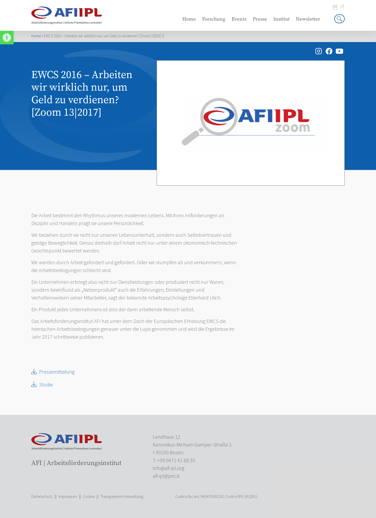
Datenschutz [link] (42, 496)
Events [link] (239, 18)
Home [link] (189, 18)
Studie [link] (46, 384)
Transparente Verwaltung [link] (121, 496)
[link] (7, 37)
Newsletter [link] (308, 18)
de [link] (335, 6)
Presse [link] (260, 18)
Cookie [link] (89, 496)
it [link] (342, 6)
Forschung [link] (213, 18)
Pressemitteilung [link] (57, 372)
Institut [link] (281, 18)
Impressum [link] (67, 496)
